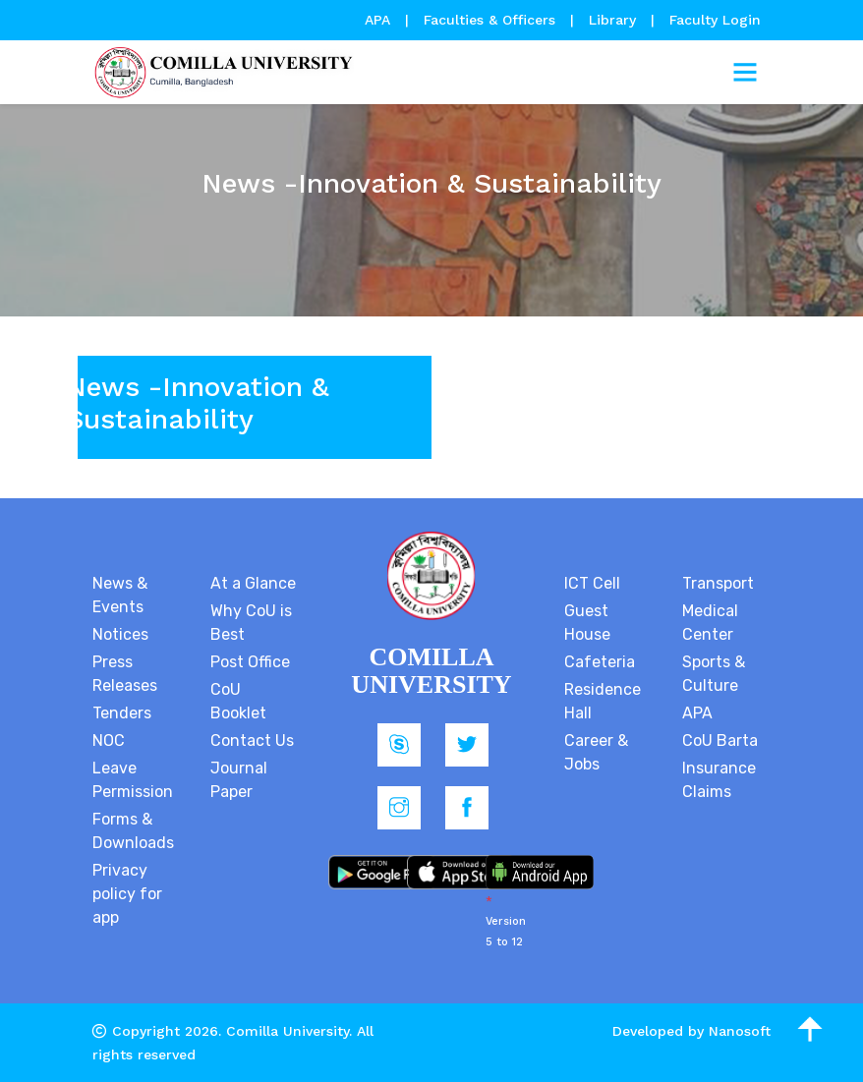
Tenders (121, 713)
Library (615, 20)
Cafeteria (599, 662)
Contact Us (252, 740)
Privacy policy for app (127, 894)
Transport (718, 583)
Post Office (250, 662)
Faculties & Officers (489, 20)
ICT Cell (592, 583)
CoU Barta (720, 740)
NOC (108, 740)
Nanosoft (740, 1031)
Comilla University (287, 1031)
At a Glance (253, 583)
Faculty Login (715, 20)
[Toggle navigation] (745, 72)
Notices (120, 634)
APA (380, 20)
